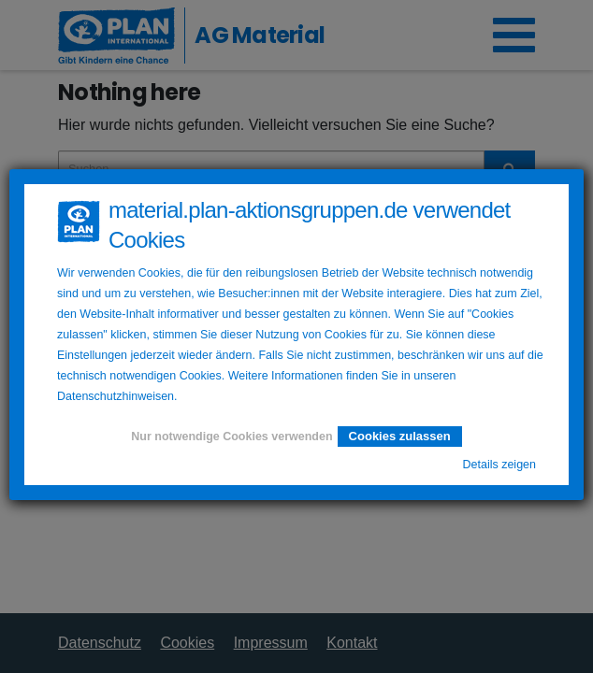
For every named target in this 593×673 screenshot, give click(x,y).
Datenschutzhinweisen (115, 396)
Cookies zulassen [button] (400, 436)
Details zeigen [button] (499, 464)
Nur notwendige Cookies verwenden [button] (231, 436)
